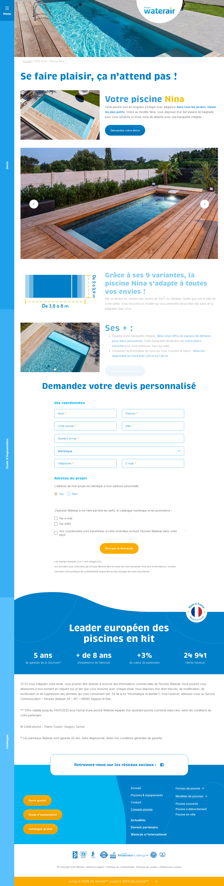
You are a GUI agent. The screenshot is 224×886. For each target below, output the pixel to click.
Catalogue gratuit (40, 829)
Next (204, 206)
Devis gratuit (37, 800)
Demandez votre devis (125, 130)
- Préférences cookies (169, 869)
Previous (33, 206)
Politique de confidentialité (120, 869)
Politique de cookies (147, 869)
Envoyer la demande (119, 551)
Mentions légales (95, 869)
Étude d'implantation (43, 814)
